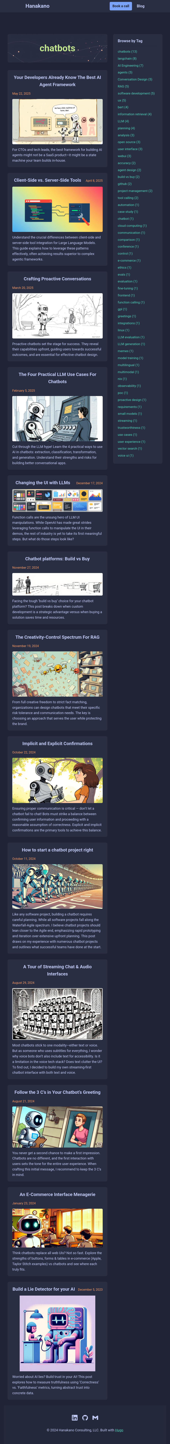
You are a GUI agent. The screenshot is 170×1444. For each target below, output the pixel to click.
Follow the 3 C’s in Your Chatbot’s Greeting (57, 1092)
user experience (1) (131, 442)
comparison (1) (129, 240)
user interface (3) (130, 149)
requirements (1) (130, 407)
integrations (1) (129, 323)
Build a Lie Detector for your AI (43, 1289)
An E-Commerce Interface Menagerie (57, 1194)
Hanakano (38, 6)
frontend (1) (126, 295)
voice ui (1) (126, 455)
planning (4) (126, 128)
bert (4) (123, 107)
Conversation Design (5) (135, 79)
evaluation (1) (127, 281)
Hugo (119, 1430)
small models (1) (130, 414)
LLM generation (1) (131, 344)
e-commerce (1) (129, 260)
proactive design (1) (132, 400)
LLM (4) (123, 121)
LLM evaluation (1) (131, 337)
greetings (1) (127, 316)
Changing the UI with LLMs (43, 482)
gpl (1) (122, 309)
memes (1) (126, 351)
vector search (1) (130, 448)
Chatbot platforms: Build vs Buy (57, 558)
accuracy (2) (127, 163)
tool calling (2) (128, 198)
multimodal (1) (128, 372)
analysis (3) (126, 135)
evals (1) (124, 274)
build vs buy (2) (129, 177)
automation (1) (128, 205)
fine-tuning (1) (128, 288)
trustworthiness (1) (131, 428)
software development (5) (136, 93)
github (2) (125, 184)
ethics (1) (124, 267)
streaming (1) (127, 421)
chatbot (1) (126, 219)
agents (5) (125, 72)
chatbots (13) (127, 51)
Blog (140, 6)
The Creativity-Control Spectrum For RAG (58, 637)
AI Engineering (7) (130, 65)
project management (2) (135, 191)
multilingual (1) (128, 365)
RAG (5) (123, 86)
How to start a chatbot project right (57, 850)
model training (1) (130, 358)
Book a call (121, 6)
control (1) (125, 253)
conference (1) (128, 246)
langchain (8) (127, 58)
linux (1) (123, 330)
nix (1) (122, 379)
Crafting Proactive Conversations (57, 278)
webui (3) (124, 156)
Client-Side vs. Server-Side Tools (47, 180)
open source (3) (129, 142)
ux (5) (122, 100)
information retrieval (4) (135, 114)
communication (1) (131, 233)
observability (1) (129, 386)
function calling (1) (131, 302)
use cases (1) (127, 435)
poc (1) (123, 393)
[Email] (95, 1421)
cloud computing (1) (132, 226)
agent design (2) (129, 170)
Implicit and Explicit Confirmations (57, 743)
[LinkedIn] (75, 1421)
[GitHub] (85, 1421)
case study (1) (128, 212)
